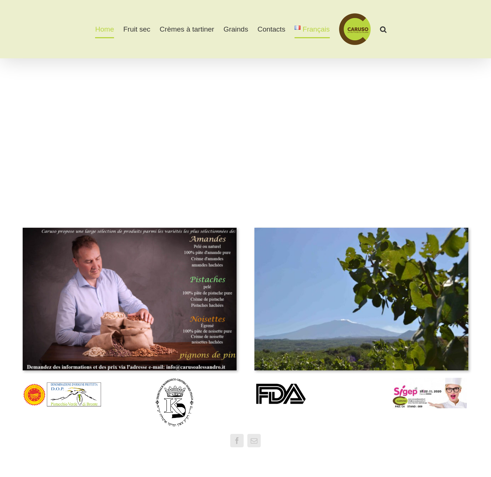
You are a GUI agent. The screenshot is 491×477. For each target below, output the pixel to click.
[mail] (254, 440)
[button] (383, 29)
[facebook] (237, 440)
